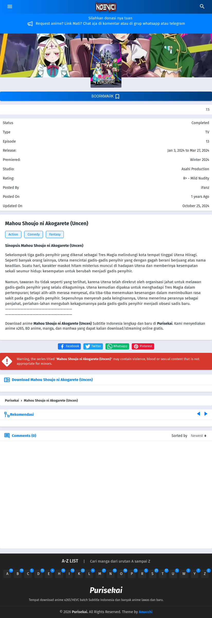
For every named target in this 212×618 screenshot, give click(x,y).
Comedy (34, 234)
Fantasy (54, 234)
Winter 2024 (199, 160)
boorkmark (106, 96)
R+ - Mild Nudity (196, 178)
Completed (200, 123)
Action (13, 234)
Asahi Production (195, 169)
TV (207, 132)
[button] (69, 346)
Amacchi (145, 612)
